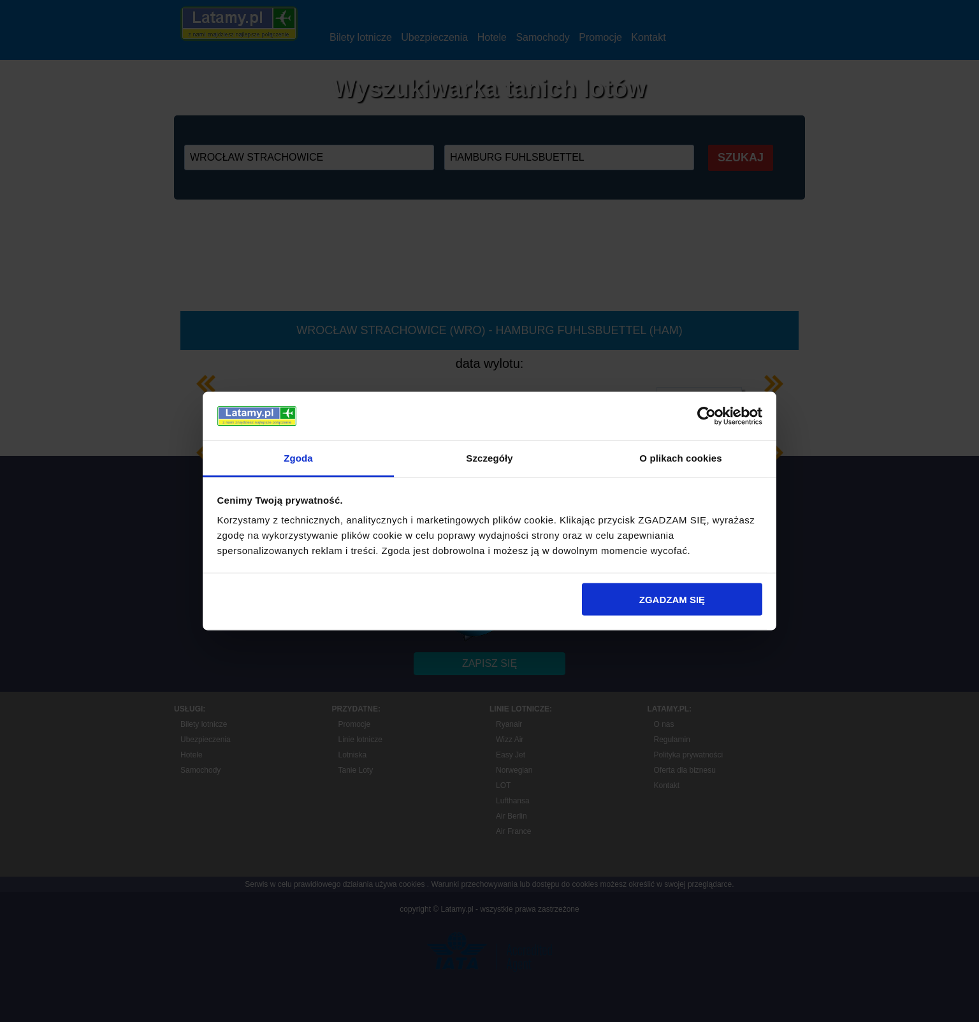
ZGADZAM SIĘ (672, 599)
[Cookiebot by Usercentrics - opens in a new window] (706, 416)
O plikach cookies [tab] (680, 458)
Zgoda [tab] (298, 458)
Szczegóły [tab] (489, 458)
